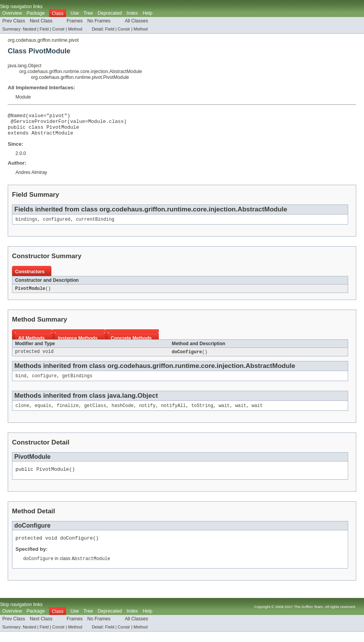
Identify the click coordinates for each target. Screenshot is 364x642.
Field (44, 29)
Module (23, 97)
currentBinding (95, 224)
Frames (75, 21)
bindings (26, 224)
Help (147, 13)
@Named (17, 116)
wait (224, 413)
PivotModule (30, 294)
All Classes (136, 21)
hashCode (123, 413)
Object (148, 402)
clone (22, 413)
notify (147, 413)
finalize (68, 413)
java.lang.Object (24, 65)
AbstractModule (52, 137)
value (36, 116)
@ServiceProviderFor (39, 123)
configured (56, 224)
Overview (12, 13)
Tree (88, 13)
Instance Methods (78, 344)
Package (36, 13)
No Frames (99, 21)
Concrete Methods (131, 344)
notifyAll (173, 413)
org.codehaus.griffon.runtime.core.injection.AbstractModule (80, 71)
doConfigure (187, 358)
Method (75, 29)
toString (202, 413)
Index (132, 13)
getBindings (77, 383)
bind (20, 383)
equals (43, 413)
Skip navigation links (21, 6)
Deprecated (110, 13)
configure (44, 383)
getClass (95, 413)
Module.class (106, 123)
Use (74, 13)
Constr (58, 29)
